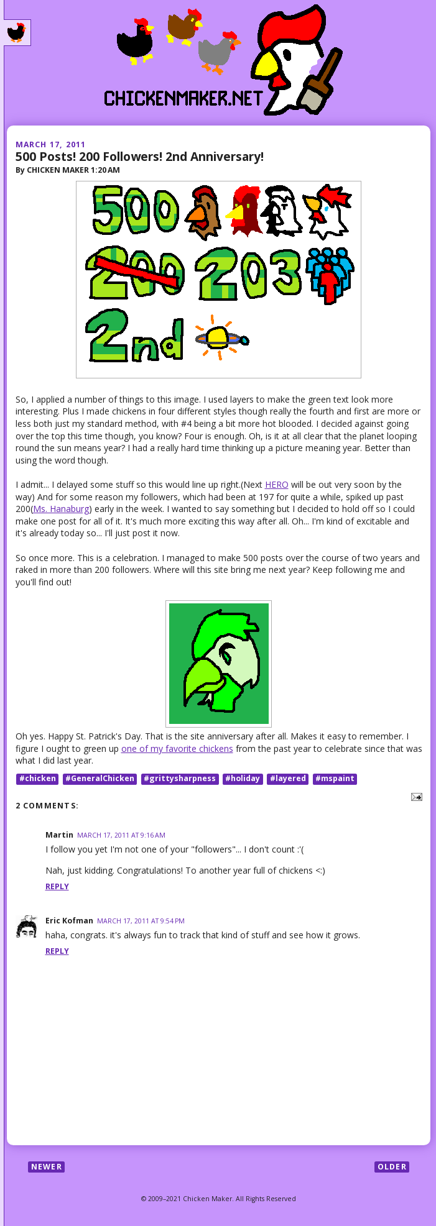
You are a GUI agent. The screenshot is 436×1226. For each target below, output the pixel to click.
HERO (277, 484)
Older (392, 1166)
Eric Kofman (69, 920)
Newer (46, 1166)
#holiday (242, 779)
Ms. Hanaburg (61, 509)
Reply (57, 886)
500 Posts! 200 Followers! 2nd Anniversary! (140, 156)
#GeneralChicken (99, 779)
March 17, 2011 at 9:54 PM (141, 921)
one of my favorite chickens (177, 748)
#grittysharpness (180, 779)
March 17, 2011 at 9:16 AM (121, 835)
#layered (288, 779)
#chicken (37, 779)
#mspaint (335, 779)
